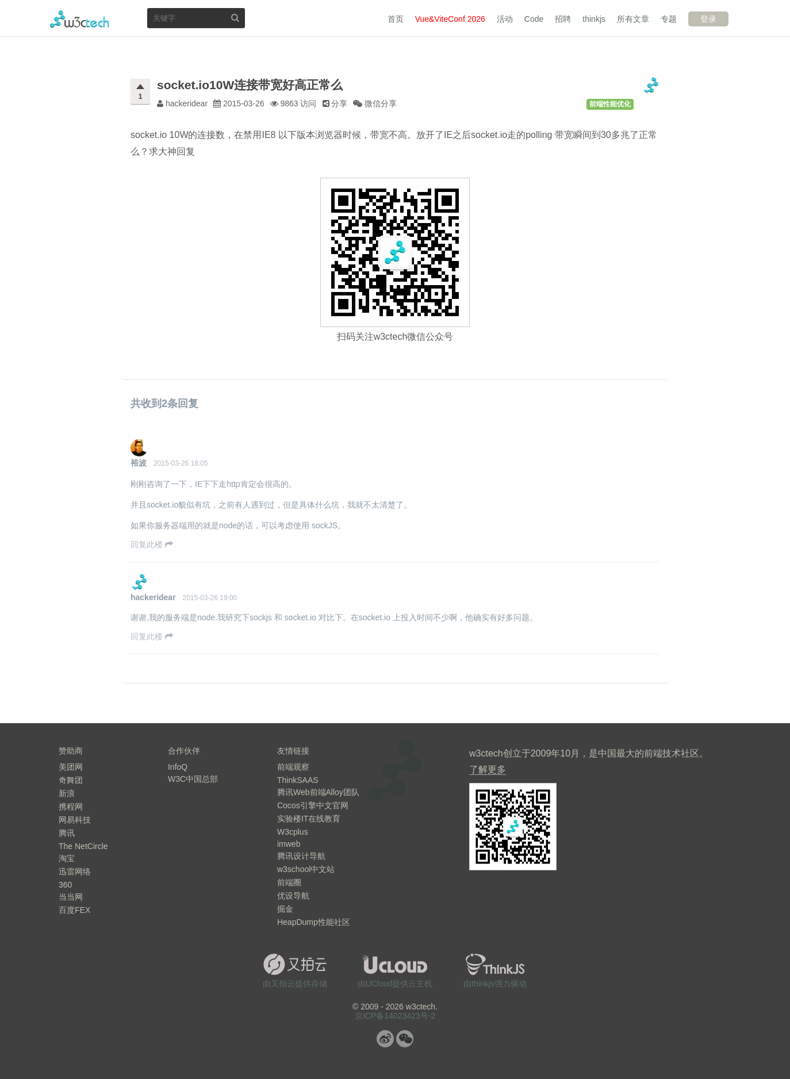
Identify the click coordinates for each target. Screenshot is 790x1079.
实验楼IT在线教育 (308, 818)
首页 (396, 19)
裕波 (139, 462)
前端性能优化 (610, 104)
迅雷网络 (75, 871)
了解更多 (487, 769)
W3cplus (292, 831)
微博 (385, 1038)
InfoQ (177, 766)
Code (533, 19)
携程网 (71, 806)
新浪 (67, 793)
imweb (288, 843)
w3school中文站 (306, 869)
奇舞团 (71, 780)
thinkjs (593, 19)
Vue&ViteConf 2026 (450, 19)
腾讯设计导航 (301, 856)
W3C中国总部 (193, 779)
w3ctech (79, 19)
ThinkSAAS (298, 780)
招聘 (563, 19)
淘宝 (67, 858)
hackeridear (153, 597)
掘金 (285, 908)
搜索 (235, 17)
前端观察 (293, 766)
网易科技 (75, 819)
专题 (669, 19)
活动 (505, 19)
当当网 (71, 896)
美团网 (71, 766)
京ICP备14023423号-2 (395, 1015)
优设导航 (293, 895)
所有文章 (633, 19)
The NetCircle (83, 846)
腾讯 (67, 833)
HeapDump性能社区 (313, 922)
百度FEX (74, 910)
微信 (404, 1038)
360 (65, 884)
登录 (708, 19)
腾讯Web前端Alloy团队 (318, 792)
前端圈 (289, 882)
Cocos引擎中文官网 (312, 805)
